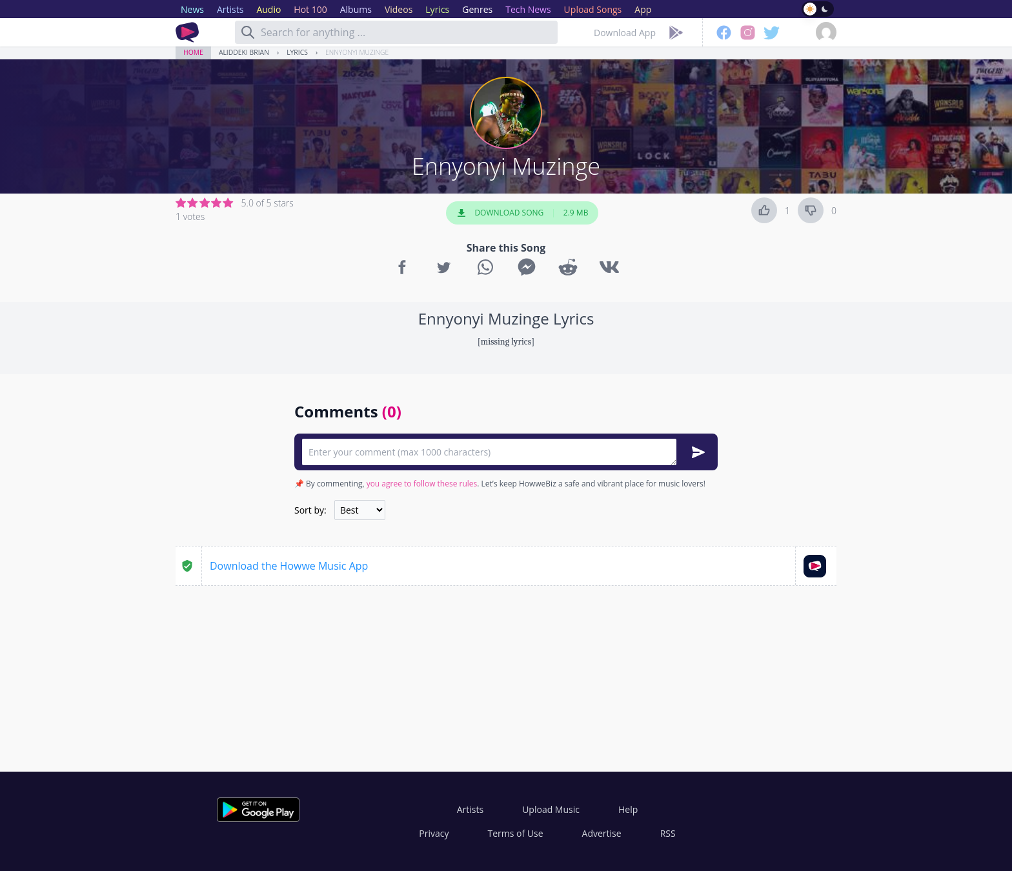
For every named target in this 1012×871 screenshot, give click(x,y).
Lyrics (297, 52)
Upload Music (551, 809)
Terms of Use (515, 833)
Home (193, 52)
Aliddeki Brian (244, 52)
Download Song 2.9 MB (522, 213)
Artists (470, 809)
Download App (625, 32)
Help (628, 809)
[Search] (248, 32)
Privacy (434, 833)
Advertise (602, 833)
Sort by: (310, 510)
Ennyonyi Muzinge (357, 52)
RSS (668, 833)
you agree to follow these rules (422, 483)
